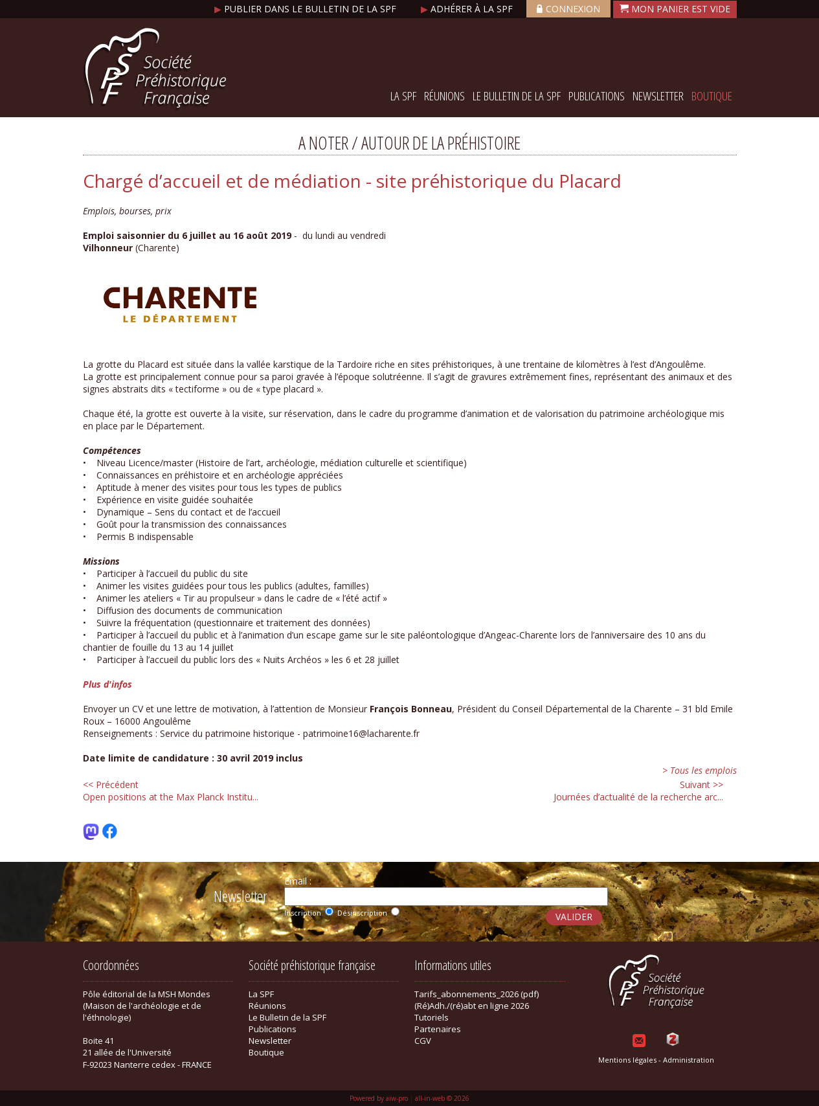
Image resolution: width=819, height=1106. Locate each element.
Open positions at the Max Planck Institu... (170, 790)
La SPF (403, 95)
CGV (422, 1040)
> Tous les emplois (699, 770)
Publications (596, 95)
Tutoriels (431, 1017)
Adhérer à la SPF (468, 9)
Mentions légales (627, 1060)
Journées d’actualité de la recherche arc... (638, 790)
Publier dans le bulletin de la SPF (306, 9)
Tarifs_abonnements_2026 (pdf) (476, 994)
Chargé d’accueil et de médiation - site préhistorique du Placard (352, 180)
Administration (688, 1060)
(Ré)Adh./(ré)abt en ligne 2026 (471, 1005)
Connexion (568, 9)
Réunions (444, 95)
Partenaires (437, 1029)
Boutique (711, 95)
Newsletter (658, 95)
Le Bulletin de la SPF (517, 95)
